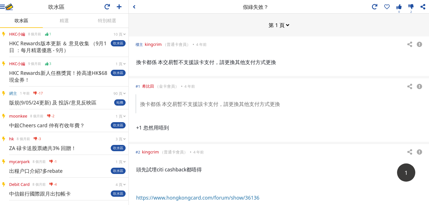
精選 (64, 20)
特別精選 (107, 20)
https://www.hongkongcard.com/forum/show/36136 (197, 197)
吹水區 (21, 20)
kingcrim (153, 44)
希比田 (148, 86)
